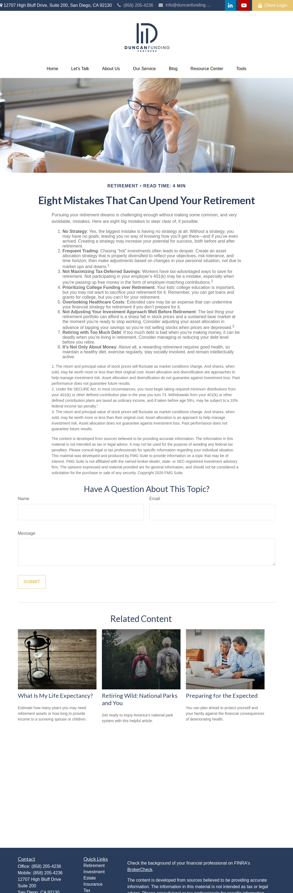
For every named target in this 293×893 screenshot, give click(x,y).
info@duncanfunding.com (185, 5)
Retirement (94, 865)
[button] (52, 69)
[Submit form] (32, 582)
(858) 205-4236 (135, 5)
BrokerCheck (139, 869)
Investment (94, 871)
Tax (86, 890)
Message (27, 533)
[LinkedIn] (230, 5)
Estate (89, 878)
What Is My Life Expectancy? (55, 695)
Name (24, 498)
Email (154, 498)
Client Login (273, 5)
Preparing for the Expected (222, 695)
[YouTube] (244, 5)
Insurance (92, 884)
